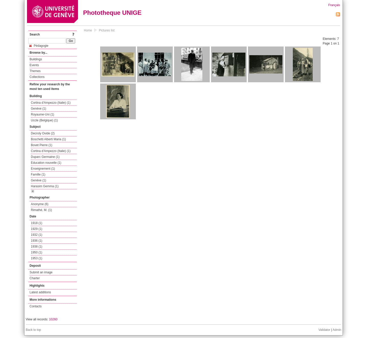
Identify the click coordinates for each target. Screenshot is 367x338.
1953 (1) (36, 258)
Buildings (36, 59)
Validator (324, 330)
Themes (35, 71)
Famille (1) (38, 174)
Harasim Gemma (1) (45, 186)
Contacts (36, 306)
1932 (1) (36, 235)
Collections (37, 77)
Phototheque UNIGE (112, 12)
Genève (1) (38, 108)
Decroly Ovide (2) (43, 133)
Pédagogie (38, 46)
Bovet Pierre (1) (41, 145)
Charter (35, 278)
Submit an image (41, 272)
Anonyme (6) (39, 204)
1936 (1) (36, 240)
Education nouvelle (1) (46, 163)
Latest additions (40, 292)
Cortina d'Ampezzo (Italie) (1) (51, 102)
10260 (53, 319)
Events (34, 65)
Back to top (33, 330)
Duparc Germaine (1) (45, 157)
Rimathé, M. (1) (41, 210)
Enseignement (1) (43, 168)
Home (88, 30)
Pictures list (106, 30)
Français (334, 5)
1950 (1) (36, 252)
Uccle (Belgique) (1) (44, 120)
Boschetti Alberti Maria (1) (48, 139)
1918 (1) (36, 223)
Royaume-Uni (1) (42, 114)
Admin (337, 330)
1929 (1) (36, 229)
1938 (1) (36, 246)
